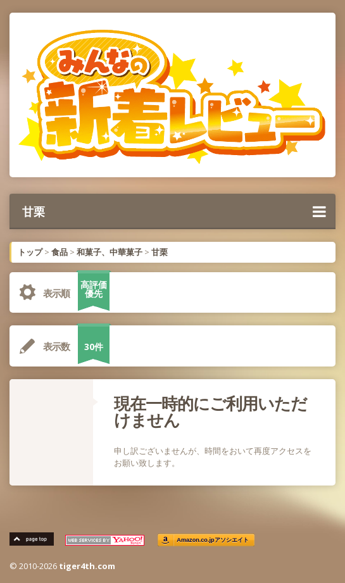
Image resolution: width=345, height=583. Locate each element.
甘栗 (174, 211)
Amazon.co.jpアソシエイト (213, 540)
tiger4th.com (87, 566)
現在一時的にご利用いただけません (210, 411)
